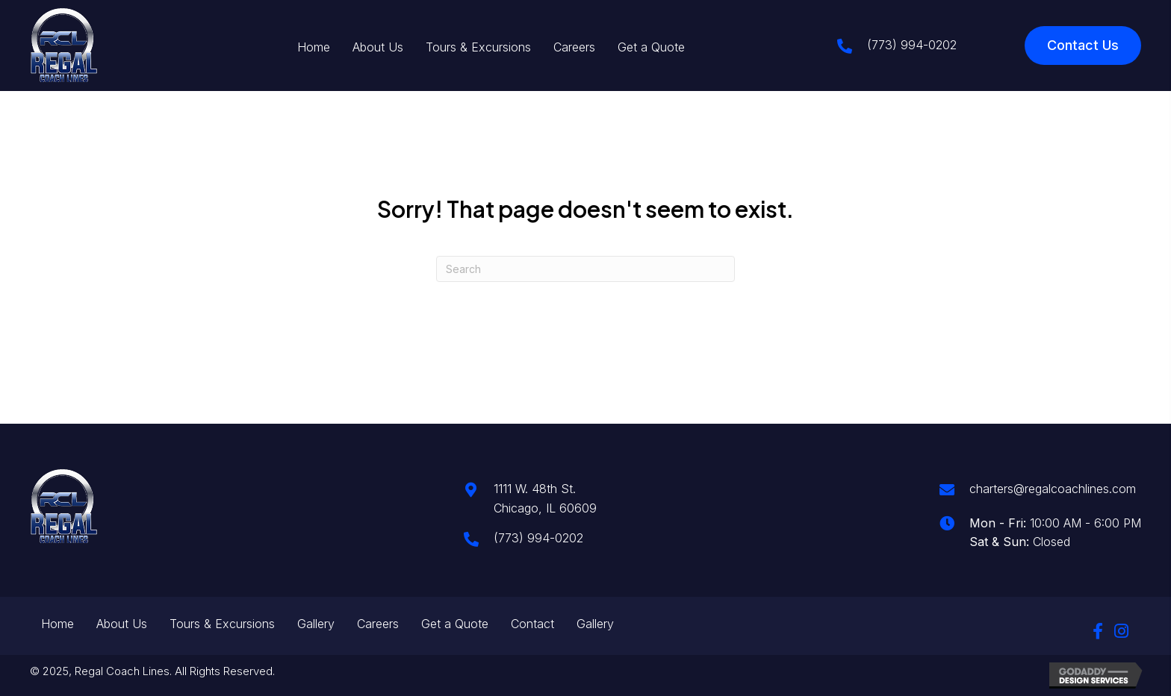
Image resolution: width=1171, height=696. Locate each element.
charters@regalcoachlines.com (1052, 488)
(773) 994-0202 (912, 44)
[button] (1098, 631)
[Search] (585, 269)
